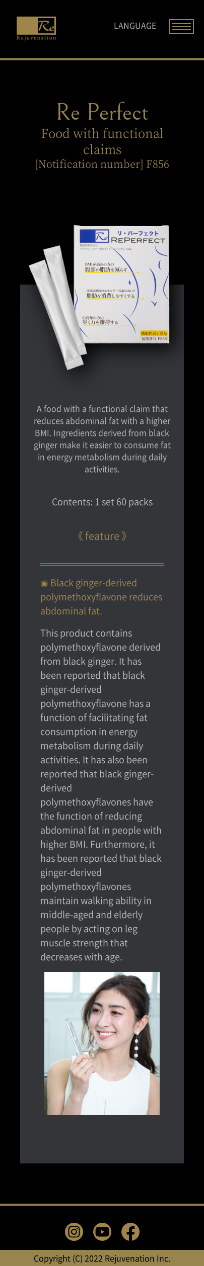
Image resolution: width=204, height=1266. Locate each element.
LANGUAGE (135, 25)
